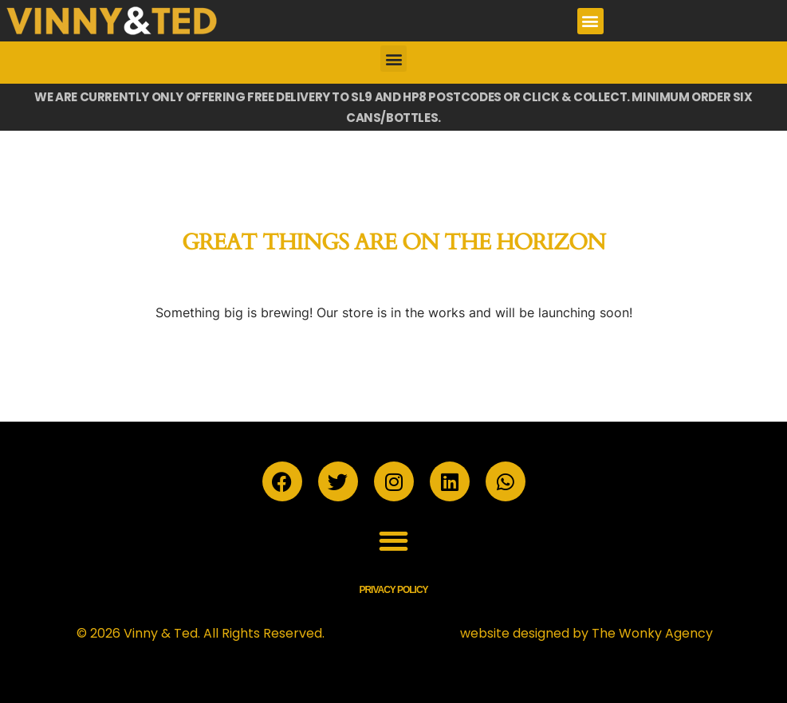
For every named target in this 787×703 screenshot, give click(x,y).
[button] (590, 21)
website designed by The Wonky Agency (586, 633)
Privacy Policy (393, 589)
